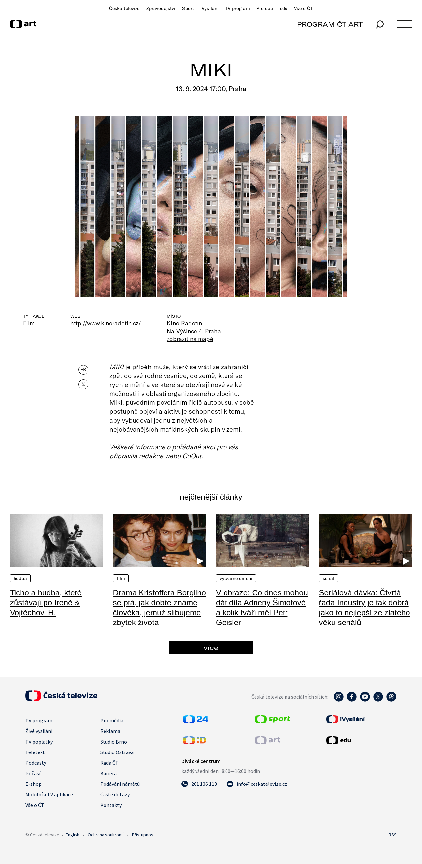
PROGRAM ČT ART (330, 24)
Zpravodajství (161, 8)
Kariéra (108, 773)
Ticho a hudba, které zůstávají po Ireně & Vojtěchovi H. (46, 602)
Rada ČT (109, 762)
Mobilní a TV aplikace (49, 794)
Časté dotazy (115, 794)
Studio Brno (113, 741)
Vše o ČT (303, 8)
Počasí (32, 773)
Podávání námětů (120, 784)
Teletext (35, 752)
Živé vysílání (38, 731)
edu (283, 8)
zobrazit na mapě (190, 338)
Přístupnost (143, 835)
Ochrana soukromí (106, 835)
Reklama (110, 731)
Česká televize (124, 8)
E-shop (33, 784)
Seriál (329, 578)
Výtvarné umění (236, 578)
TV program (237, 8)
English (72, 835)
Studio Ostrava (117, 752)
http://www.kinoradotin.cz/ (105, 323)
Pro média (111, 720)
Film (121, 578)
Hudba (20, 578)
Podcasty (35, 762)
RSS (393, 835)
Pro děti (264, 8)
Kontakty (111, 805)
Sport (188, 8)
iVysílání (209, 8)
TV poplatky (39, 741)
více (211, 647)
